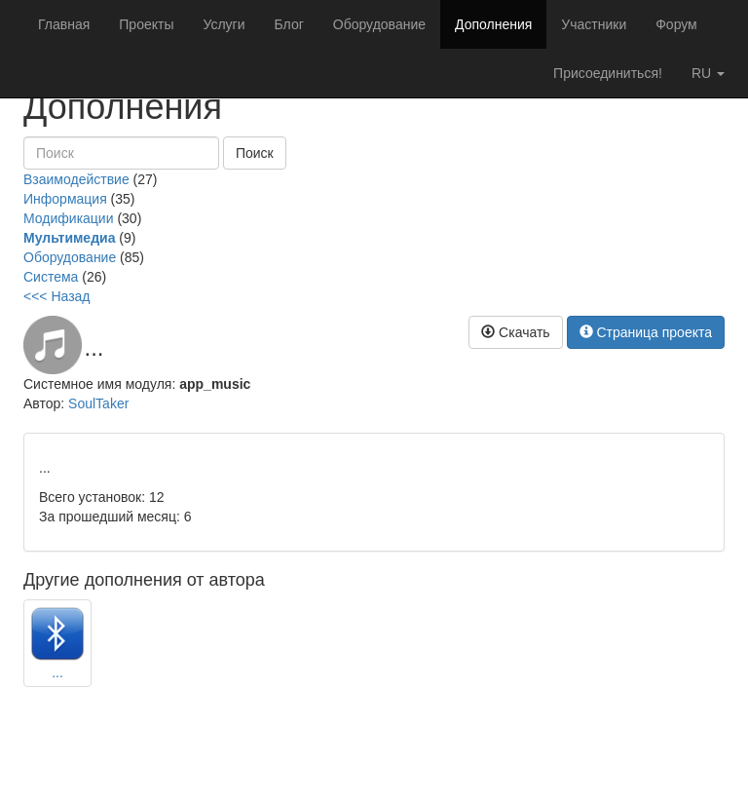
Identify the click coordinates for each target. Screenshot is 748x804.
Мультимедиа (69, 238)
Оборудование (379, 24)
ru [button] (708, 73)
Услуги (223, 24)
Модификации (68, 218)
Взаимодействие (76, 179)
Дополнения (493, 24)
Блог (289, 24)
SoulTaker (98, 403)
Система (50, 277)
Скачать (515, 332)
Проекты (146, 24)
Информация (65, 199)
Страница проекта (646, 332)
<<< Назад (57, 296)
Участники (593, 24)
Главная (64, 24)
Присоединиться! (607, 73)
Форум (676, 24)
